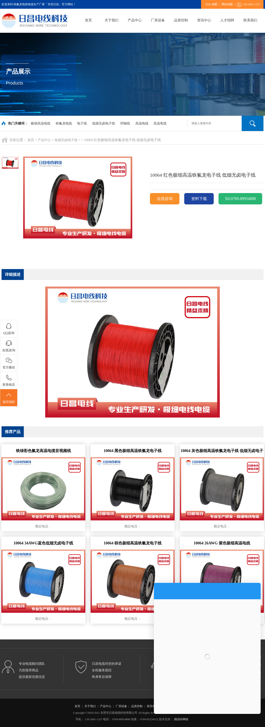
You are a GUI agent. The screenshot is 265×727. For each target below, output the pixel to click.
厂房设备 (158, 20)
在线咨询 (165, 199)
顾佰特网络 (181, 719)
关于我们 (112, 20)
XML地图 (211, 4)
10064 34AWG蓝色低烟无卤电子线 (43, 543)
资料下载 (199, 199)
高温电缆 (160, 123)
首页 (88, 20)
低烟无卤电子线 (103, 123)
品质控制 (181, 20)
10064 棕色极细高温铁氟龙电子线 (133, 543)
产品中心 (135, 20)
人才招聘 (227, 20)
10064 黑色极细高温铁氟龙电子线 (133, 451)
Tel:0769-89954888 (240, 199)
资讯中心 (204, 20)
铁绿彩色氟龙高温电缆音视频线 (43, 451)
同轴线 (125, 123)
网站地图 (227, 4)
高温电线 (141, 123)
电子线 (82, 123)
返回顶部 (8, 398)
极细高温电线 (40, 123)
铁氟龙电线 (64, 123)
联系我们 (250, 20)
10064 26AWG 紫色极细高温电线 (222, 543)
